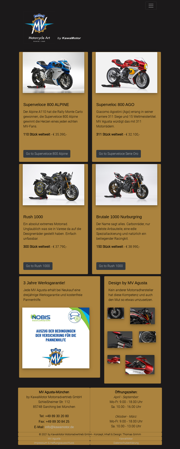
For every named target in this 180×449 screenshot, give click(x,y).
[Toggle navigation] (151, 6)
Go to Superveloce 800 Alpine (47, 154)
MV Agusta (54, 438)
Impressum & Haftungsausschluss (54, 442)
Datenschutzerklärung (126, 442)
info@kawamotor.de (59, 427)
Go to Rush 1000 (38, 266)
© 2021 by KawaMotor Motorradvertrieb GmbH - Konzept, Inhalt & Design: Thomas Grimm (90, 434)
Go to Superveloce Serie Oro (118, 154)
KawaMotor (126, 438)
